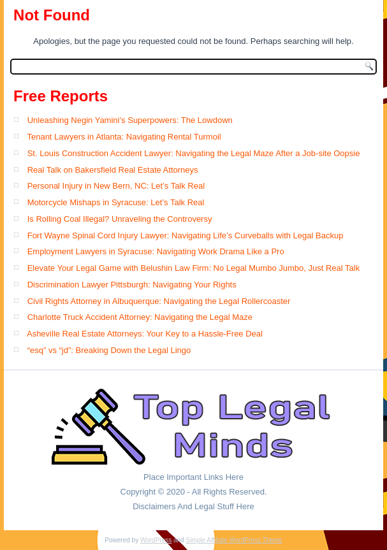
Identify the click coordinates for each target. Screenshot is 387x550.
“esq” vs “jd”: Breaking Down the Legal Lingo (109, 350)
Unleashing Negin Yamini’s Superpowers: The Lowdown (130, 120)
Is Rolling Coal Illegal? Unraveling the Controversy (119, 219)
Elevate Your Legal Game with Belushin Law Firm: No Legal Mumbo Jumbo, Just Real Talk (193, 268)
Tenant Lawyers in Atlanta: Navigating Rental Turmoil (124, 136)
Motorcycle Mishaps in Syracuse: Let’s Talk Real (116, 202)
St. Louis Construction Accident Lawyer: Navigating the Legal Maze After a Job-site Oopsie (193, 153)
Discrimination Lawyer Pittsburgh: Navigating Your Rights (132, 284)
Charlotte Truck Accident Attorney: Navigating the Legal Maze (139, 317)
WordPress (156, 540)
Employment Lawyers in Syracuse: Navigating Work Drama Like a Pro (155, 251)
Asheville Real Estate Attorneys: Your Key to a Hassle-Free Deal (145, 333)
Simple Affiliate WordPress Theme (234, 540)
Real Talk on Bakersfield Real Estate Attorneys (112, 170)
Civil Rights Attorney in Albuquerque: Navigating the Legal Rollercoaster (159, 301)
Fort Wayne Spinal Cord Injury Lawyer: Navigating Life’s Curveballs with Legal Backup (185, 235)
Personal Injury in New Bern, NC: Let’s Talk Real (116, 186)
